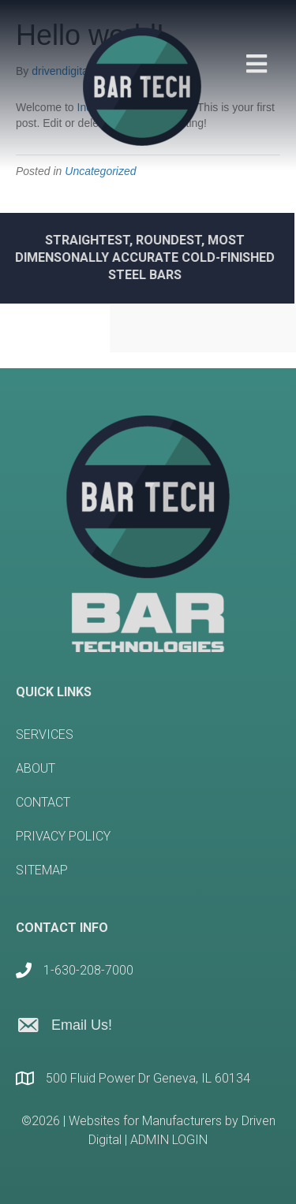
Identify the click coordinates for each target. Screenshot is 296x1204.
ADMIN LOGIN (169, 1139)
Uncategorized (100, 171)
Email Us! (81, 1025)
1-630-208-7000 (88, 970)
